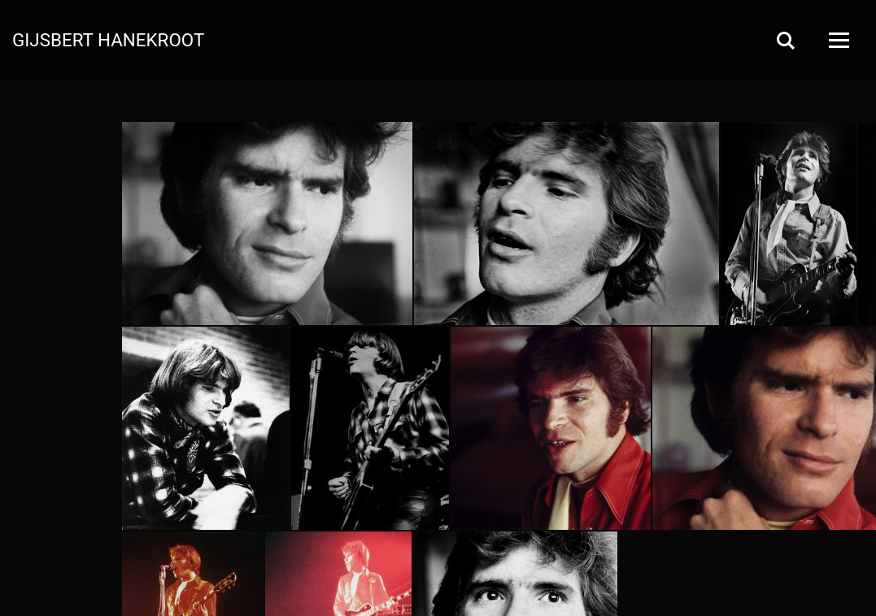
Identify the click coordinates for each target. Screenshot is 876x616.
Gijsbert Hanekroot (108, 39)
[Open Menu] (838, 40)
